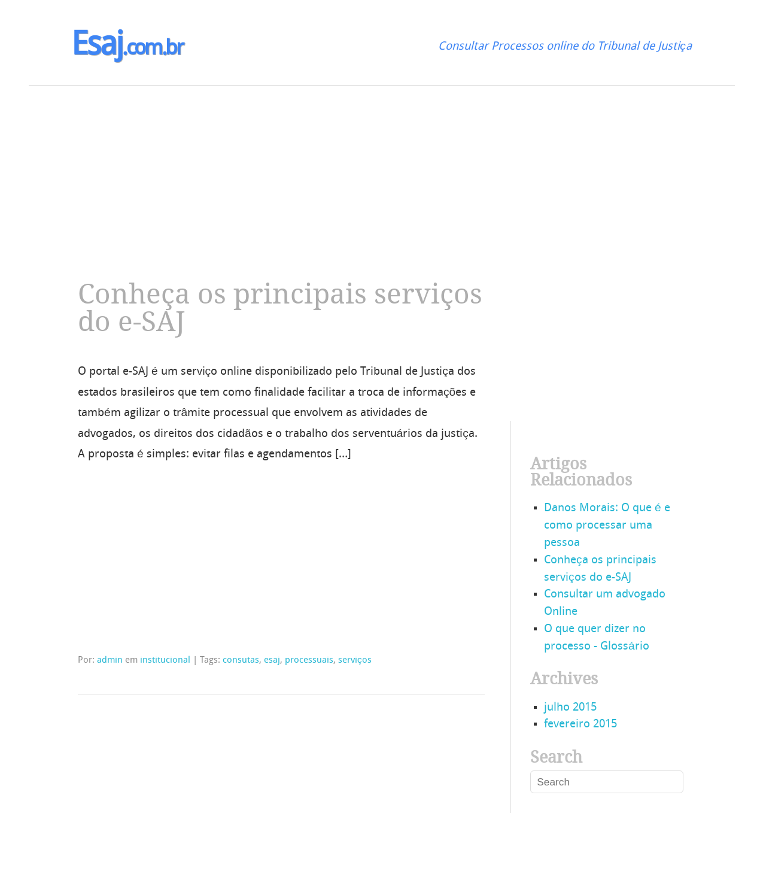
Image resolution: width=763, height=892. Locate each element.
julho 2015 (570, 708)
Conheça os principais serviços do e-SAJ (280, 308)
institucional (165, 660)
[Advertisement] (359, 169)
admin (110, 660)
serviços (355, 660)
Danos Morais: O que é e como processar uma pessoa (607, 525)
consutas (241, 660)
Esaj (127, 46)
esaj (272, 660)
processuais (309, 660)
